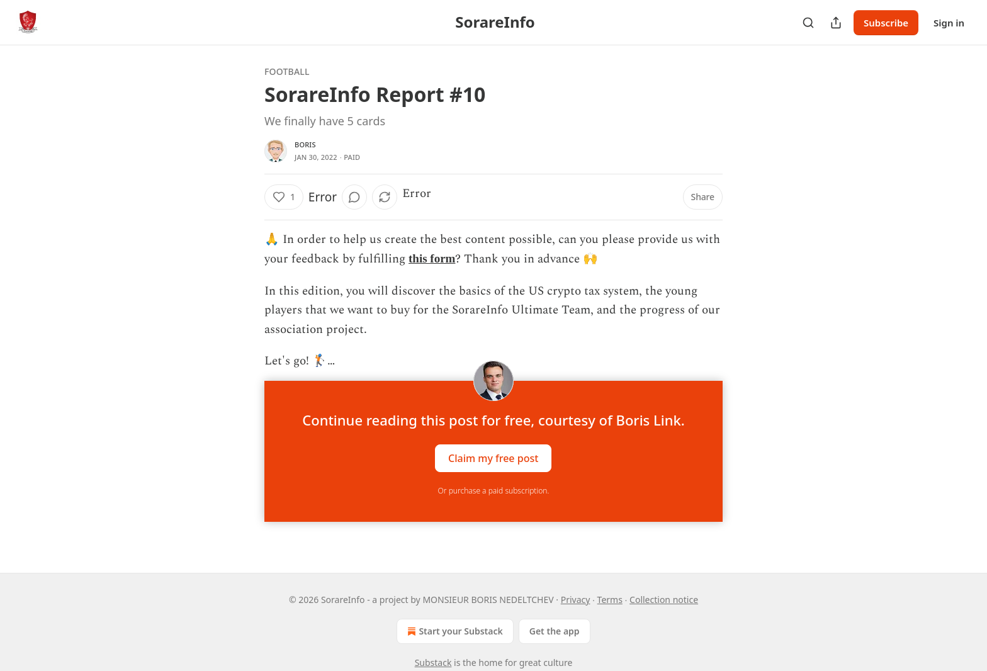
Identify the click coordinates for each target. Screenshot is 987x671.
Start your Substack (453, 631)
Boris (305, 144)
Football (287, 71)
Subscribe (886, 22)
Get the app (554, 631)
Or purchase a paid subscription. (494, 490)
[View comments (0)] (354, 197)
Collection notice (663, 600)
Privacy (575, 600)
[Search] (808, 22)
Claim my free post (493, 458)
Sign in (948, 22)
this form (432, 258)
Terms (610, 600)
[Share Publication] (836, 22)
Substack (433, 662)
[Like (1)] (283, 197)
